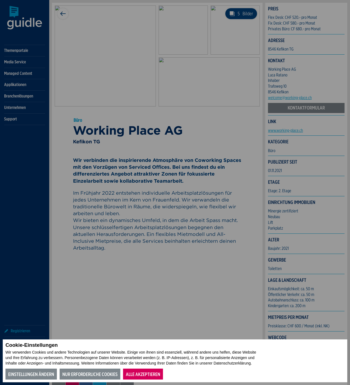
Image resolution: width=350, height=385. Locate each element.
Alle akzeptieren (143, 374)
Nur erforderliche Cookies (90, 374)
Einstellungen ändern (31, 374)
